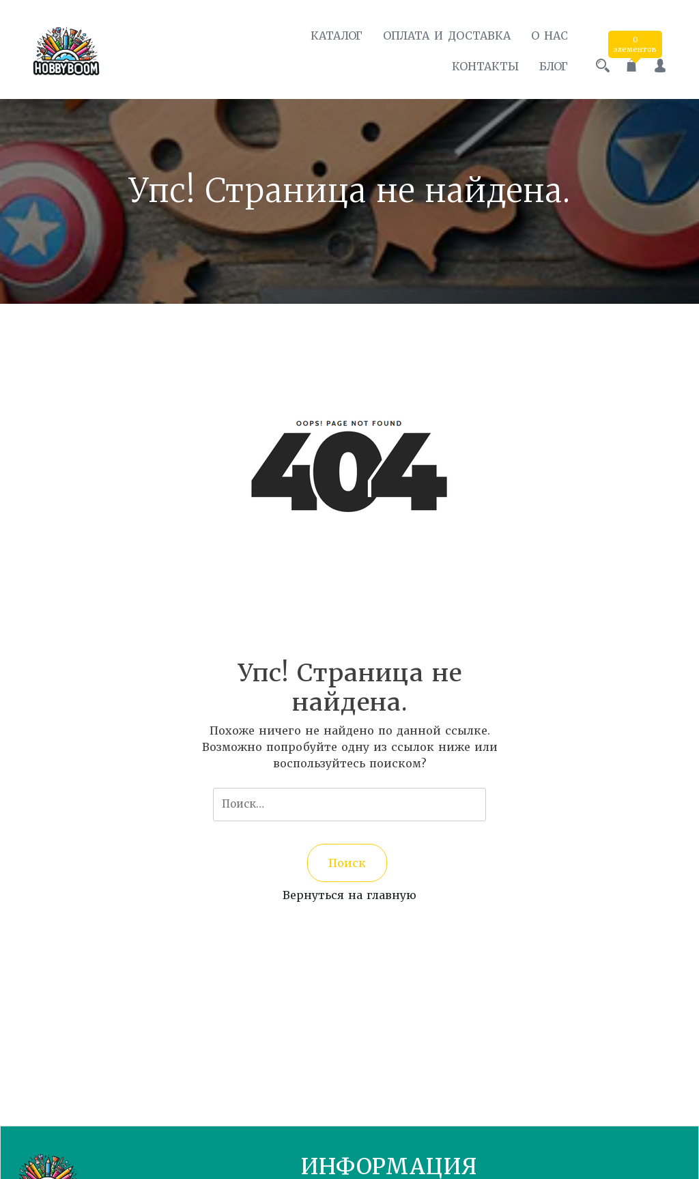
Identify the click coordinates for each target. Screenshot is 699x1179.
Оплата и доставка (447, 35)
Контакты (485, 66)
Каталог (336, 35)
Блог (553, 66)
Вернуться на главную (349, 895)
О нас (549, 35)
